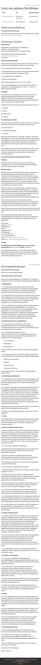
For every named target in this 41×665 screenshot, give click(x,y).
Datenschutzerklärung (15, 661)
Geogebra (27, 247)
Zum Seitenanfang (34, 264)
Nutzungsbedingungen (25, 661)
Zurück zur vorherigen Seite (32, 5)
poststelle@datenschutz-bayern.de (14, 237)
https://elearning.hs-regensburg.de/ (10, 35)
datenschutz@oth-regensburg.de (9, 56)
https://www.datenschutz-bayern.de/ (15, 239)
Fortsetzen (20, 663)
